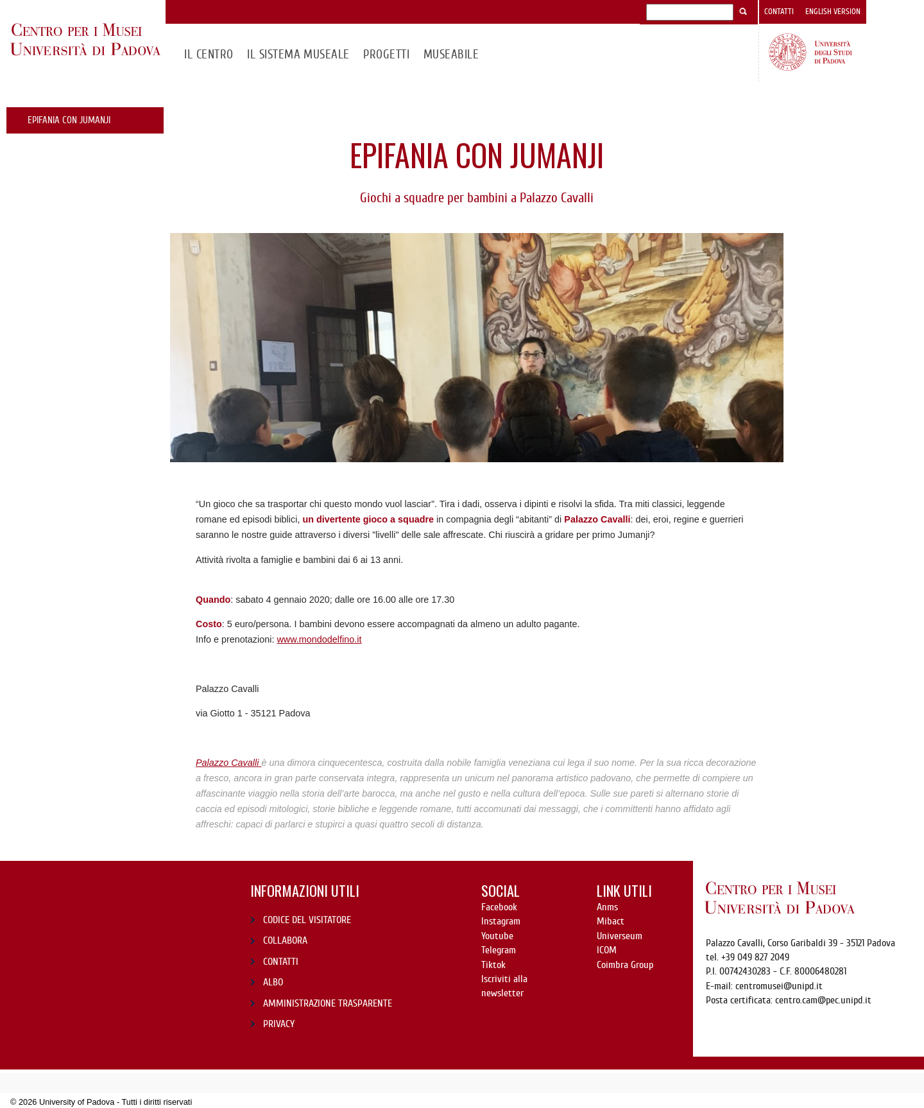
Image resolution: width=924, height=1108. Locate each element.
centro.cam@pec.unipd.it (823, 1000)
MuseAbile (451, 54)
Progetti (386, 54)
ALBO (273, 982)
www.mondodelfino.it (319, 639)
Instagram (500, 921)
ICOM (607, 950)
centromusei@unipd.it (779, 986)
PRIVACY (279, 1024)
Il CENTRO (208, 54)
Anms (607, 907)
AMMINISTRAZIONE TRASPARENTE (327, 1003)
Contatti (779, 11)
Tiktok (493, 965)
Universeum (619, 936)
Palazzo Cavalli (228, 762)
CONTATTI (280, 961)
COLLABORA (285, 940)
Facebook (499, 907)
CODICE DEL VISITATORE (307, 920)
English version (832, 11)
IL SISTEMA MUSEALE (298, 54)
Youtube (497, 936)
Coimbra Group (625, 965)
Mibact (610, 921)
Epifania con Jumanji (69, 120)
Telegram (498, 950)
